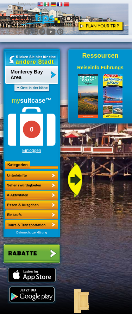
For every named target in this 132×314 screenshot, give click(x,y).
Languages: (27, 4)
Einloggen (31, 150)
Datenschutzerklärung (31, 232)
